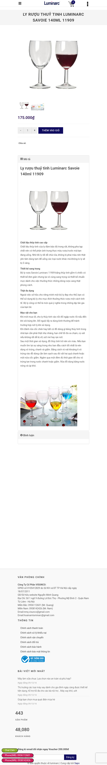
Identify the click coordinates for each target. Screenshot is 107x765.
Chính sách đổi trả (29, 642)
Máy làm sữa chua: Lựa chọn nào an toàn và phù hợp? (44, 678)
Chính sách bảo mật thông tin (35, 651)
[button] (53, 159)
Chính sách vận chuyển (32, 637)
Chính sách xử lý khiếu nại (33, 632)
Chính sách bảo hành (30, 647)
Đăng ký (70, 757)
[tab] (53, 159)
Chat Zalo (10, 750)
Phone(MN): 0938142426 (17, 760)
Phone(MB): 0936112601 (17, 755)
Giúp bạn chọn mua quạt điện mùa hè (36, 699)
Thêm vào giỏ (51, 130)
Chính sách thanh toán (31, 628)
